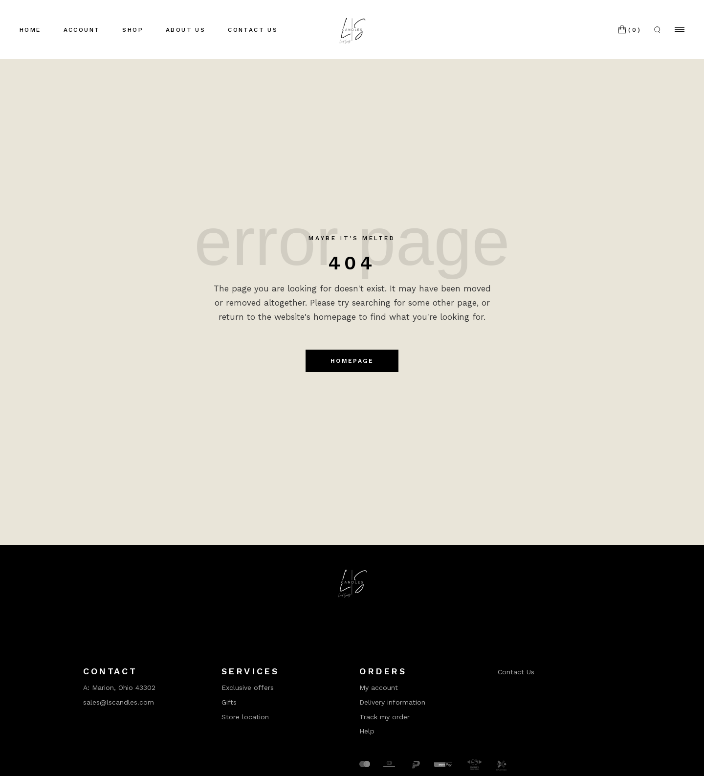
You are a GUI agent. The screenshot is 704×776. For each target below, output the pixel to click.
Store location (245, 717)
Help (366, 731)
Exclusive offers (247, 687)
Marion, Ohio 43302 (123, 687)
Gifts (229, 702)
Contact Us (516, 672)
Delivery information (392, 702)
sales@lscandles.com (118, 702)
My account (378, 687)
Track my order (384, 717)
